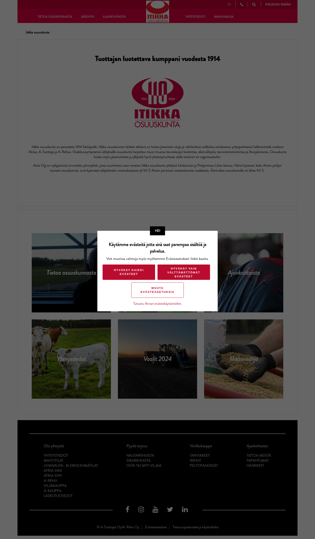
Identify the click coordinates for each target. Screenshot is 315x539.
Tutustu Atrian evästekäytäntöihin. (157, 303)
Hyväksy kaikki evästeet (129, 272)
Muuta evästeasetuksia (157, 290)
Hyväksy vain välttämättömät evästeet (183, 272)
